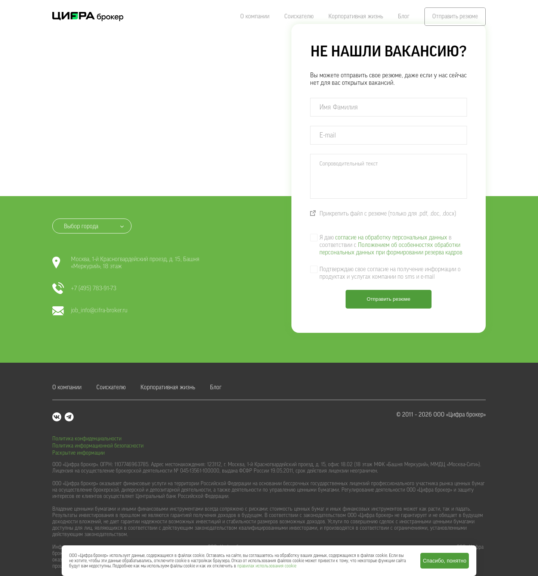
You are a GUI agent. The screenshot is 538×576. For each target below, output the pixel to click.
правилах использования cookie (266, 566)
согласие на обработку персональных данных (391, 238)
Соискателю (298, 16)
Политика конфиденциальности (86, 439)
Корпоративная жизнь (355, 16)
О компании (254, 16)
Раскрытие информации (78, 453)
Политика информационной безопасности (97, 446)
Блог (403, 16)
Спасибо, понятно (445, 561)
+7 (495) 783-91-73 (84, 288)
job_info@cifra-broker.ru (89, 310)
